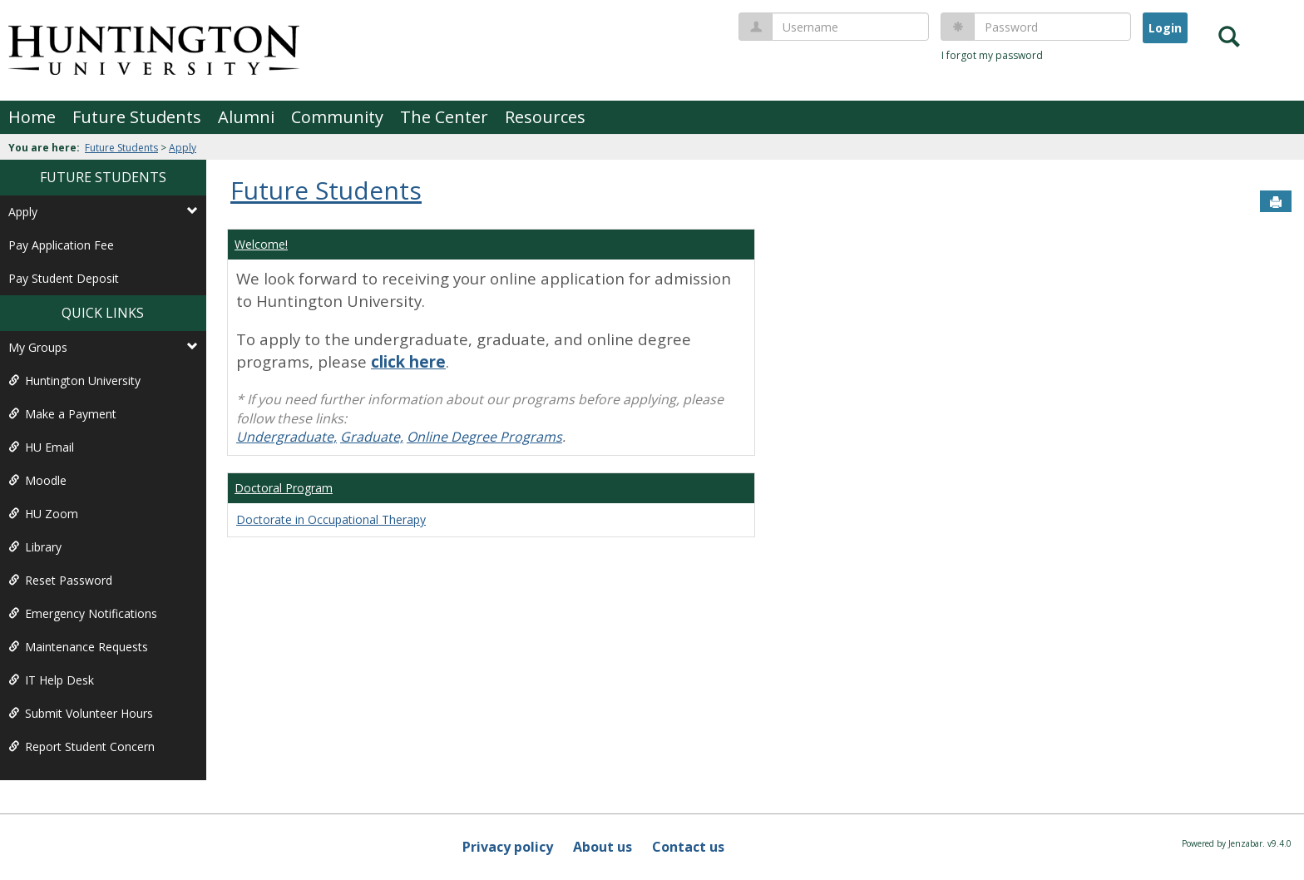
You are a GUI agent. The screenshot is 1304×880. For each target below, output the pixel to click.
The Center (444, 117)
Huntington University (74, 380)
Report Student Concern (81, 746)
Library (35, 547)
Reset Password (60, 580)
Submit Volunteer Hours (80, 713)
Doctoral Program (284, 488)
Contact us (688, 847)
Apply (182, 148)
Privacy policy (507, 847)
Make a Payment (62, 414)
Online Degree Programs (484, 437)
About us (602, 847)
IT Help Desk (51, 680)
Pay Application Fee (61, 245)
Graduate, (371, 437)
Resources (545, 117)
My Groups (103, 347)
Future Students (136, 117)
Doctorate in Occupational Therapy (331, 519)
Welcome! (261, 244)
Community (337, 117)
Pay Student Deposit (63, 278)
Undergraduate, (286, 437)
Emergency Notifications (82, 613)
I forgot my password (992, 55)
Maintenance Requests (78, 647)
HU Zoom (43, 514)
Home (32, 117)
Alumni (246, 117)
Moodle (37, 480)
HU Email (41, 447)
